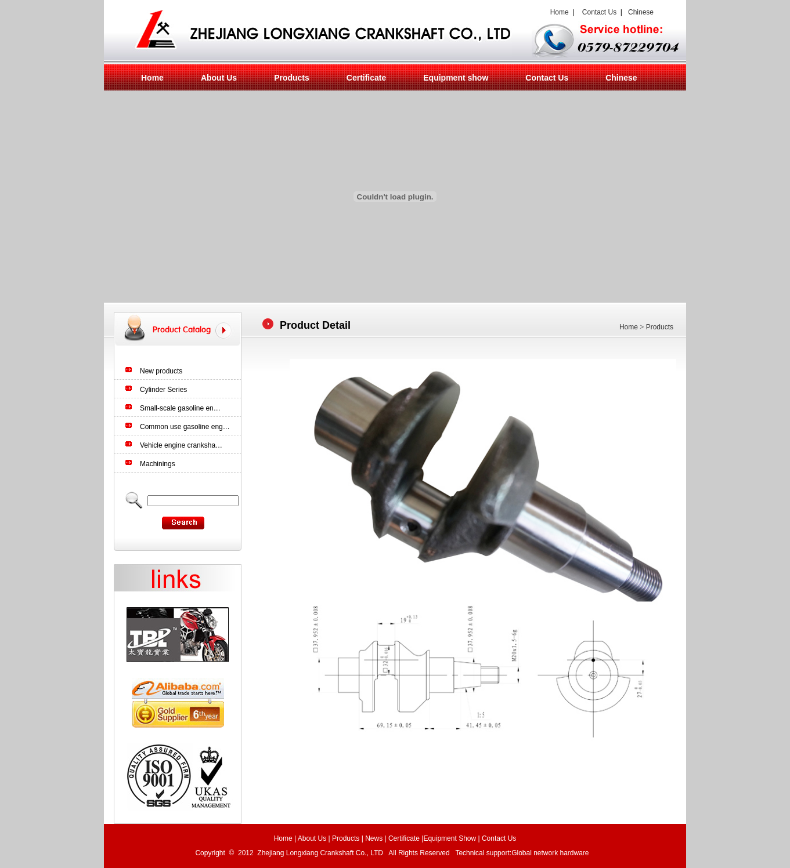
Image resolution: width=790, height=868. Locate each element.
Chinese (641, 12)
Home (557, 12)
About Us (219, 77)
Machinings (157, 464)
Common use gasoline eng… (185, 427)
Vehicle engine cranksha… (181, 445)
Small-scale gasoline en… (180, 408)
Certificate (366, 77)
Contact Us (599, 12)
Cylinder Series (163, 390)
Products (291, 77)
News (374, 838)
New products (161, 371)
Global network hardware (551, 853)
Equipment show (455, 77)
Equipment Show (449, 838)
